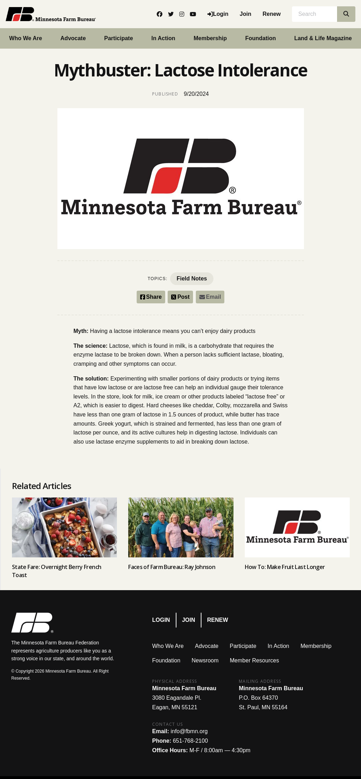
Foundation (260, 38)
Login (161, 620)
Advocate (73, 38)
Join (245, 14)
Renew (271, 14)
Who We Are (168, 646)
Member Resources (254, 660)
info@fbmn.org (188, 731)
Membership (210, 38)
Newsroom (205, 660)
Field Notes (191, 279)
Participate (118, 38)
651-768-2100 (190, 741)
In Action (163, 38)
